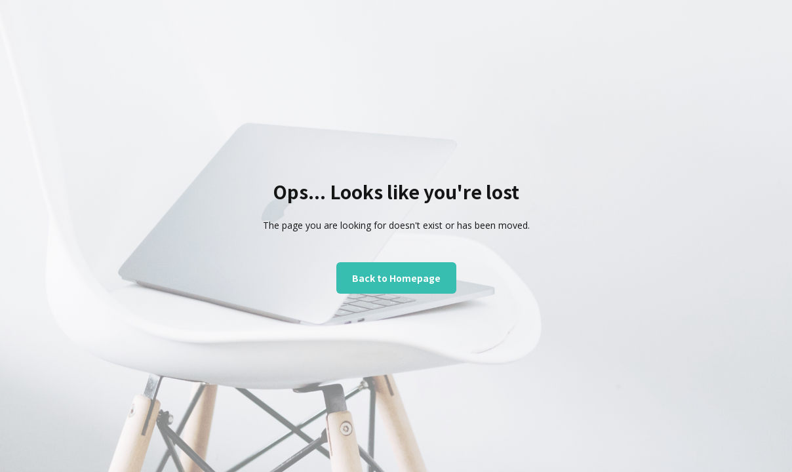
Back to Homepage (396, 278)
